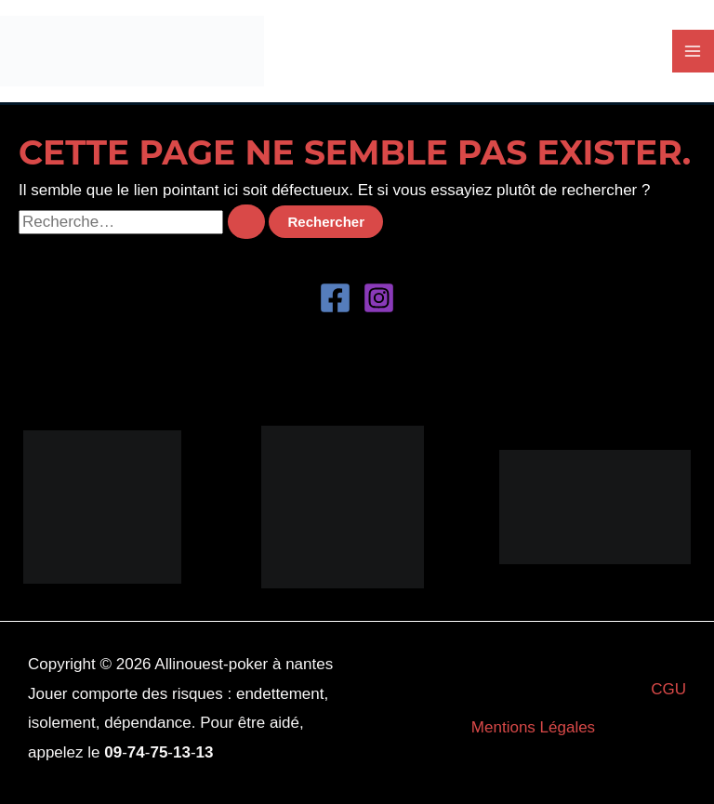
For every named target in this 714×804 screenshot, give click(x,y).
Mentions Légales (533, 727)
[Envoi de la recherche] (246, 221)
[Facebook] (335, 298)
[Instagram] (379, 298)
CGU (668, 689)
